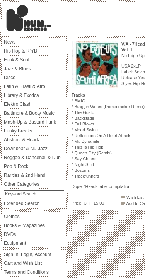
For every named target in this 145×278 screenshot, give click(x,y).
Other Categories (21, 184)
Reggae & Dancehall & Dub (32, 157)
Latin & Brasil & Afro (24, 86)
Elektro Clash (17, 104)
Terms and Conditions (26, 272)
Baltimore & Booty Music (29, 113)
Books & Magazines (24, 225)
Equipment (15, 243)
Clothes (12, 216)
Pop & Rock (16, 166)
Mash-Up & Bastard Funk (30, 122)
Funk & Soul (16, 60)
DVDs (10, 234)
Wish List (132, 197)
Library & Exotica (21, 95)
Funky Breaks (18, 131)
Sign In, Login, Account (27, 254)
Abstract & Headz (22, 139)
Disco (9, 77)
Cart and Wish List (23, 263)
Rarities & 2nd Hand (24, 175)
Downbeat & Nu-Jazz (26, 148)
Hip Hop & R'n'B (20, 51)
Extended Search (21, 203)
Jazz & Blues (17, 68)
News (9, 42)
